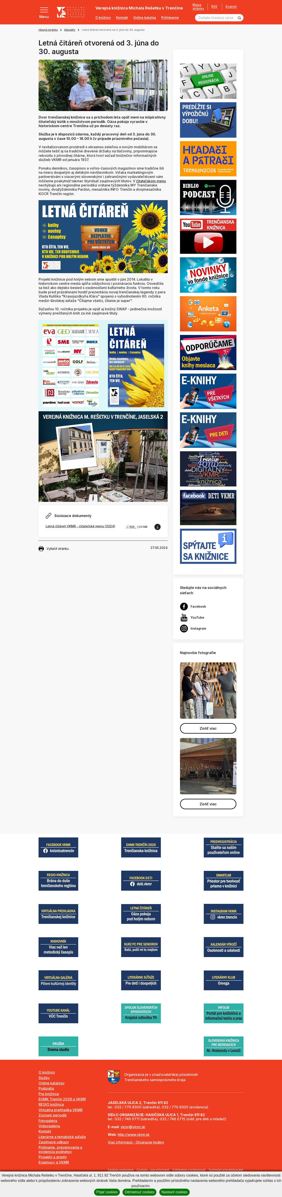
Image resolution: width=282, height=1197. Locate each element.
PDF (132, 526)
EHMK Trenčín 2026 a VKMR (62, 1099)
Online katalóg (144, 17)
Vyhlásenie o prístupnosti (189, 1169)
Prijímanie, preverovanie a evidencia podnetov (60, 1149)
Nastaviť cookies (174, 1192)
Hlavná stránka (48, 29)
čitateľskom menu (151, 181)
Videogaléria (49, 1126)
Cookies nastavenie (121, 1169)
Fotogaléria (48, 1120)
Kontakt (122, 17)
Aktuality (69, 29)
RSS (213, 6)
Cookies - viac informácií (153, 1169)
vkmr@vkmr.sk (133, 1127)
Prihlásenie (170, 17)
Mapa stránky (196, 6)
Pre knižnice (49, 1094)
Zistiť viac (208, 728)
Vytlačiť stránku (54, 548)
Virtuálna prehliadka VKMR (61, 1110)
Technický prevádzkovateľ (225, 1169)
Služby (44, 1078)
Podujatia (46, 1088)
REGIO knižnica (51, 1104)
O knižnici (103, 17)
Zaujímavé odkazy (54, 1142)
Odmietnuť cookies (139, 1192)
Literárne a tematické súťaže (62, 1137)
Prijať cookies (107, 1192)
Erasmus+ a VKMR (54, 1162)
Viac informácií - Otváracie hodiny (136, 1142)
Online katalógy (52, 1083)
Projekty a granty (53, 1157)
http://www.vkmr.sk (134, 1134)
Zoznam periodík (53, 1115)
